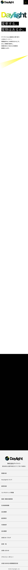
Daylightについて (6, 479)
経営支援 (4, 486)
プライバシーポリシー (7, 557)
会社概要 (4, 512)
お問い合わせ (5, 550)
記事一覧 (4, 544)
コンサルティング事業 (7, 492)
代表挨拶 (4, 525)
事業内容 (4, 473)
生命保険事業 (5, 505)
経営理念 (4, 518)
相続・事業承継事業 (7, 499)
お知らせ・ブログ (6, 537)
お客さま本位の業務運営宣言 (9, 563)
